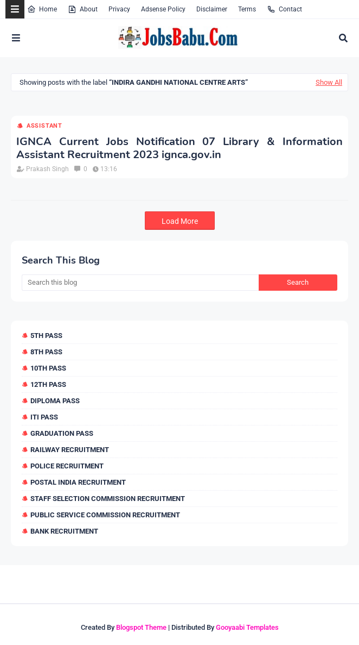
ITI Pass (44, 417)
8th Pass (46, 352)
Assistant (44, 125)
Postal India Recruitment (78, 482)
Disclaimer (211, 9)
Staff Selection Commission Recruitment (107, 498)
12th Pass (48, 384)
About (83, 9)
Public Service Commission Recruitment (105, 515)
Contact (284, 9)
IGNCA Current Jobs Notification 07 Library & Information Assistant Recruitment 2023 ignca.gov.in (179, 148)
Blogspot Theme (141, 627)
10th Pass (48, 368)
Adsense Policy (163, 9)
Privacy (119, 9)
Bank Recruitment (64, 531)
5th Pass (46, 335)
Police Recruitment (67, 466)
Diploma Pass (55, 401)
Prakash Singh (47, 169)
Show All (329, 82)
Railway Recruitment (69, 450)
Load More (180, 221)
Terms (247, 9)
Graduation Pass (61, 433)
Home (42, 9)
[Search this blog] (140, 282)
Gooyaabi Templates (247, 627)
